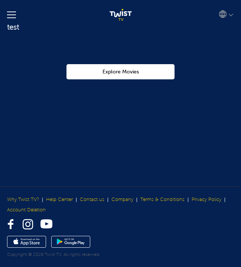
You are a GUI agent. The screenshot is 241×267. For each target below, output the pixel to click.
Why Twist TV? (23, 199)
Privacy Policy (206, 199)
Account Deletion (26, 209)
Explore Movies (120, 72)
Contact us (92, 199)
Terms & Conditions (162, 199)
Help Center (59, 199)
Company (122, 199)
